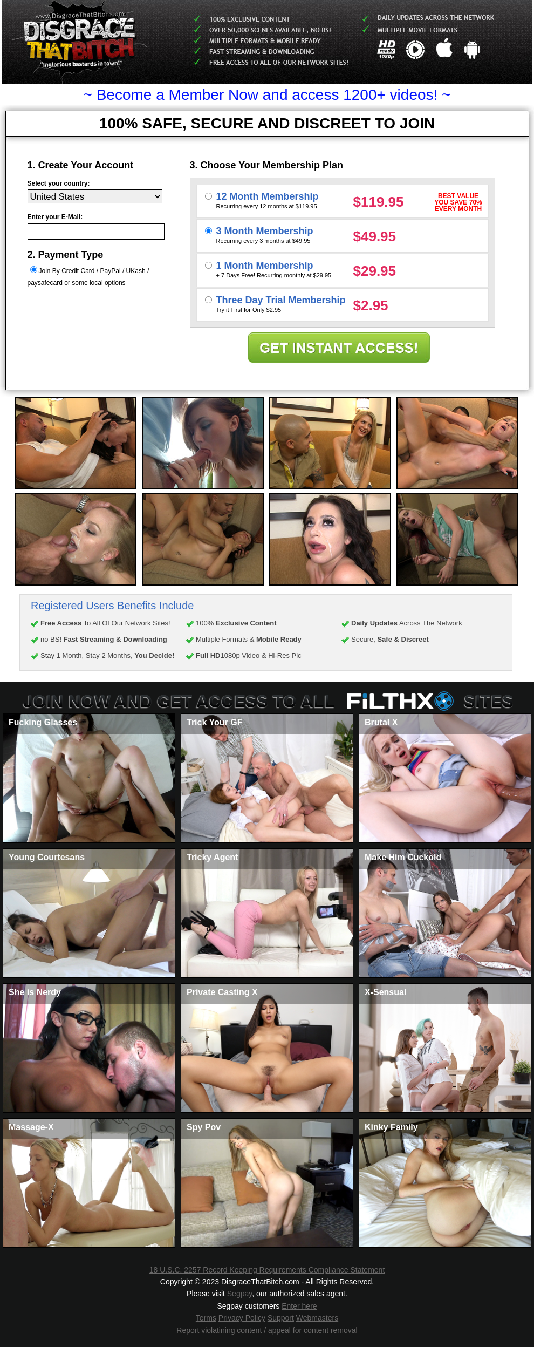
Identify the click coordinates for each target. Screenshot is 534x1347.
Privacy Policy (241, 1318)
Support (281, 1318)
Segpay (239, 1293)
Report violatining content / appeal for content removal (266, 1330)
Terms (206, 1318)
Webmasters (317, 1318)
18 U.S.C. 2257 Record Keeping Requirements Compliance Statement (267, 1270)
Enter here (299, 1306)
